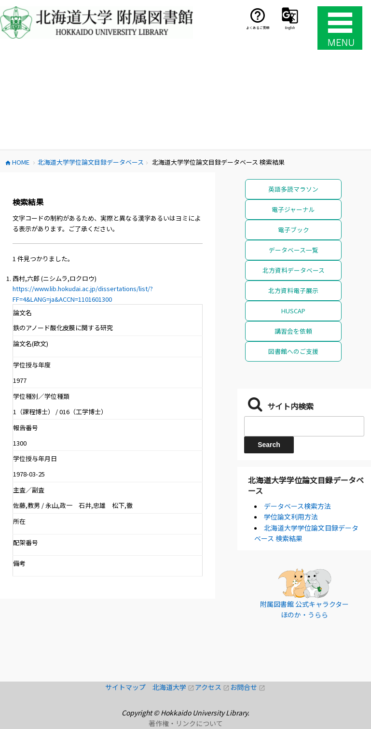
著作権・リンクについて (186, 723)
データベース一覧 (293, 249)
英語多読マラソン (293, 189)
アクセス (212, 687)
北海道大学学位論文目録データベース (306, 485)
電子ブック (293, 229)
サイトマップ (128, 687)
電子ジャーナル (293, 209)
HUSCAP (293, 310)
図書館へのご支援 (293, 351)
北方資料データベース (293, 270)
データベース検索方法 (297, 506)
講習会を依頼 (293, 331)
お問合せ (247, 687)
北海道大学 (173, 687)
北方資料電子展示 (293, 290)
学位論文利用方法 (291, 516)
